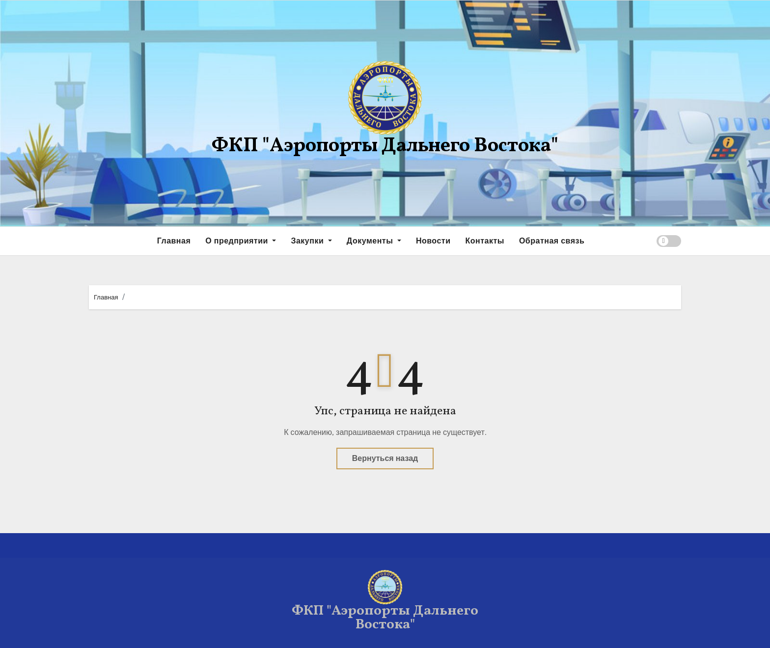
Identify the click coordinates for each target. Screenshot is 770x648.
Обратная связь (551, 240)
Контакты (484, 240)
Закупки (311, 240)
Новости (433, 240)
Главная (174, 240)
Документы (374, 240)
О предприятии (240, 240)
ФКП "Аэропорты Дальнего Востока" (385, 146)
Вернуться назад (385, 458)
